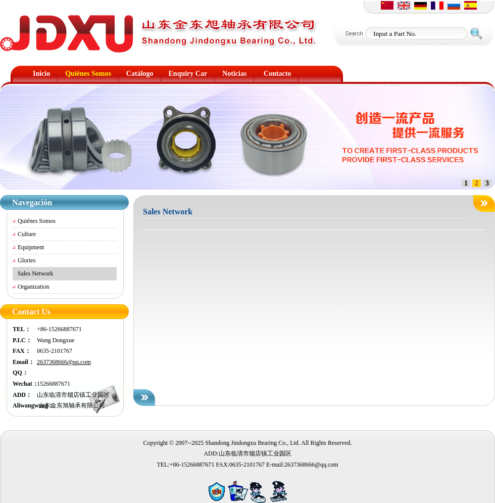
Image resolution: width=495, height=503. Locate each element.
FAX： (22, 350)
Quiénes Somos (37, 220)
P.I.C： (22, 340)
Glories (26, 260)
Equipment (31, 247)
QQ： (20, 372)
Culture (27, 234)
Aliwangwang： (25, 405)
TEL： (22, 329)
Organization (33, 286)
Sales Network (35, 273)
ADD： (22, 394)
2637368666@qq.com (64, 361)
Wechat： (25, 383)
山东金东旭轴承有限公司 (71, 405)
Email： (23, 361)
